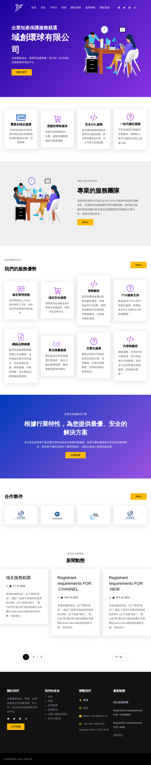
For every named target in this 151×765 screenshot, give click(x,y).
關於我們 (22, 72)
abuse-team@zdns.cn (95, 715)
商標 (50, 700)
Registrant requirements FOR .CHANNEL (74, 583)
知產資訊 (118, 735)
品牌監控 (53, 709)
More (85, 222)
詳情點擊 (75, 455)
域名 (50, 696)
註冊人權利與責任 (58, 714)
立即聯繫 (16, 726)
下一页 (120, 657)
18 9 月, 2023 (71, 597)
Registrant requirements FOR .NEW (126, 583)
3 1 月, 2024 (19, 586)
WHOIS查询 (54, 718)
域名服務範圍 (18, 577)
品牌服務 (53, 705)
